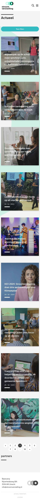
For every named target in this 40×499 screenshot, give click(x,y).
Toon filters (20, 29)
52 (25, 449)
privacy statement (20, 494)
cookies (20, 497)
